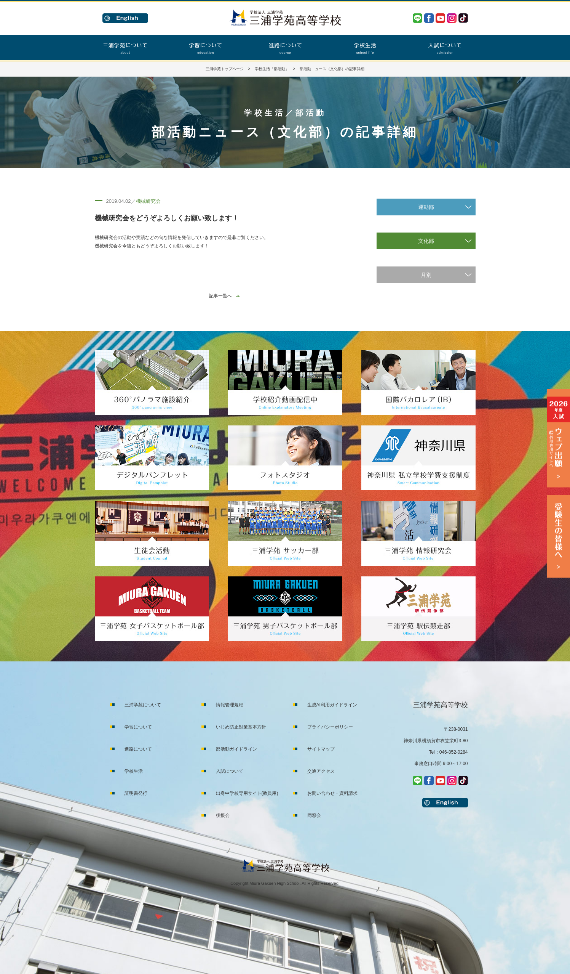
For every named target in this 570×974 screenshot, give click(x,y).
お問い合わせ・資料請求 (332, 793)
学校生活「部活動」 (272, 69)
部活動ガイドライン (236, 749)
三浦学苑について (143, 705)
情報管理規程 (229, 705)
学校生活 (134, 771)
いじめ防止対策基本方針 (241, 727)
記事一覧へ (220, 295)
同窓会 (314, 815)
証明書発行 (136, 793)
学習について (138, 727)
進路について (138, 749)
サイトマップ (321, 749)
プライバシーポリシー (330, 727)
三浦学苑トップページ (225, 69)
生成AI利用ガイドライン (332, 705)
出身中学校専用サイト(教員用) (247, 793)
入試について (229, 771)
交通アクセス (321, 771)
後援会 (223, 815)
